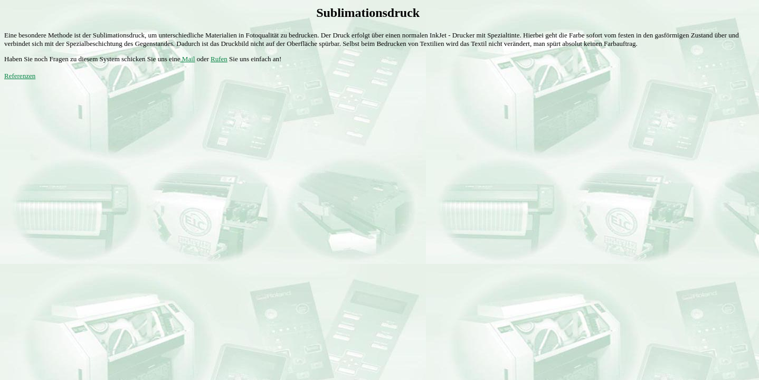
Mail (188, 59)
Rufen (219, 59)
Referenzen (19, 76)
